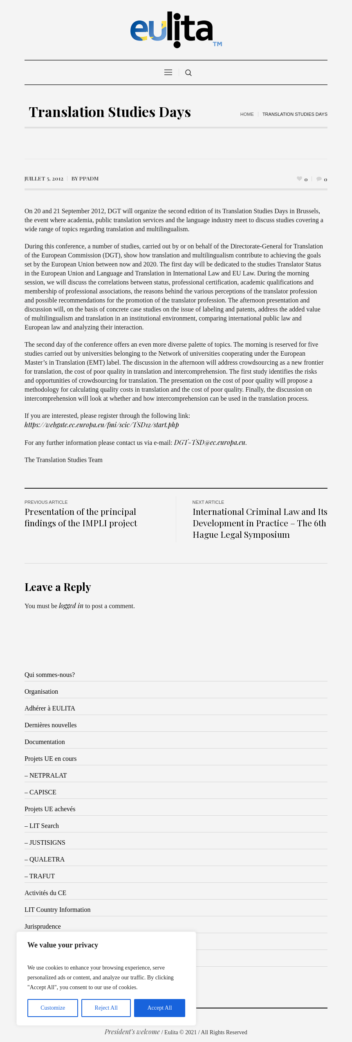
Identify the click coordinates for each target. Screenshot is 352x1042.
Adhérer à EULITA (50, 708)
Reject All (106, 1008)
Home (247, 114)
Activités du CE (45, 892)
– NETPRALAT (46, 775)
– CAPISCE (40, 792)
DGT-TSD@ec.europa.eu (209, 442)
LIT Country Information (57, 909)
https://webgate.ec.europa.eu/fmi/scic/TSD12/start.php (102, 424)
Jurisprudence (43, 926)
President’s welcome (132, 1031)
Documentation (45, 741)
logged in (71, 605)
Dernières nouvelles (51, 725)
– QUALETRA (45, 859)
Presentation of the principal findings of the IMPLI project (81, 516)
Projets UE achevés (50, 808)
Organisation (41, 691)
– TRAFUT (40, 876)
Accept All (159, 1008)
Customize (52, 1008)
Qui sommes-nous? (50, 674)
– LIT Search (42, 825)
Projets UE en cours (51, 758)
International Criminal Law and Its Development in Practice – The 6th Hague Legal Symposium (260, 522)
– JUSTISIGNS (45, 842)
